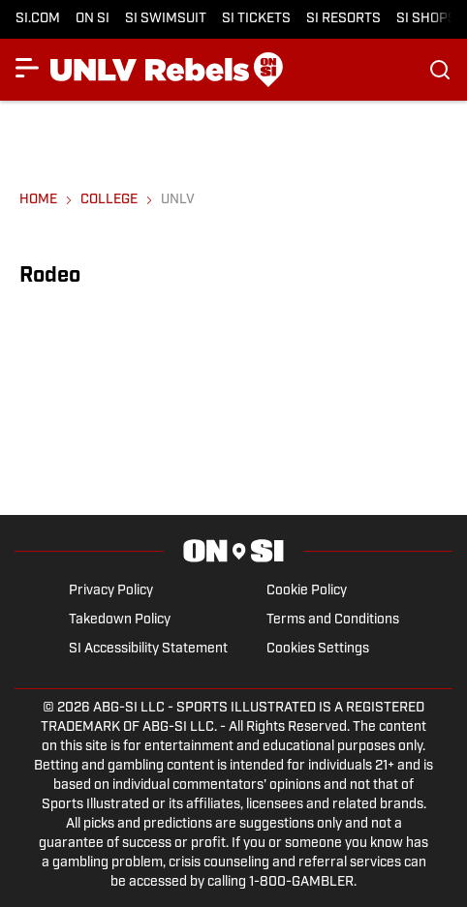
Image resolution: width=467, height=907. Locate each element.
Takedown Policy (120, 620)
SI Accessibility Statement (148, 649)
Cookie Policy (306, 591)
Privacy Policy (111, 591)
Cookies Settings (317, 649)
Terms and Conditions (332, 620)
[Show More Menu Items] (27, 67)
